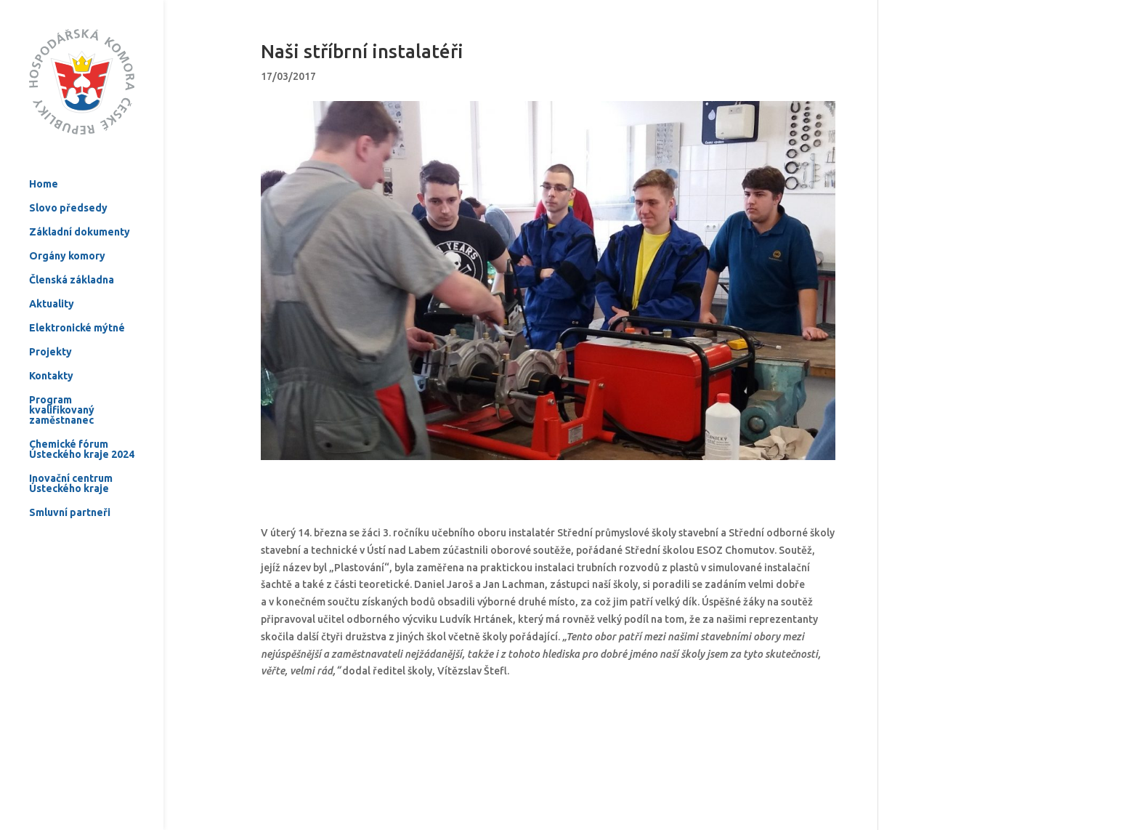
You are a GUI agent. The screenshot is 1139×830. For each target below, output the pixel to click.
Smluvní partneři (69, 481)
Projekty (50, 320)
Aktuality (51, 272)
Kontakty (51, 344)
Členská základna (71, 248)
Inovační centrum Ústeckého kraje (71, 452)
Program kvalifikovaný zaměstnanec (61, 379)
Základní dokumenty (79, 201)
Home (43, 153)
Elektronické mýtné (77, 296)
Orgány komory (67, 224)
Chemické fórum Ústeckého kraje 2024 (81, 418)
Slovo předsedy (68, 177)
